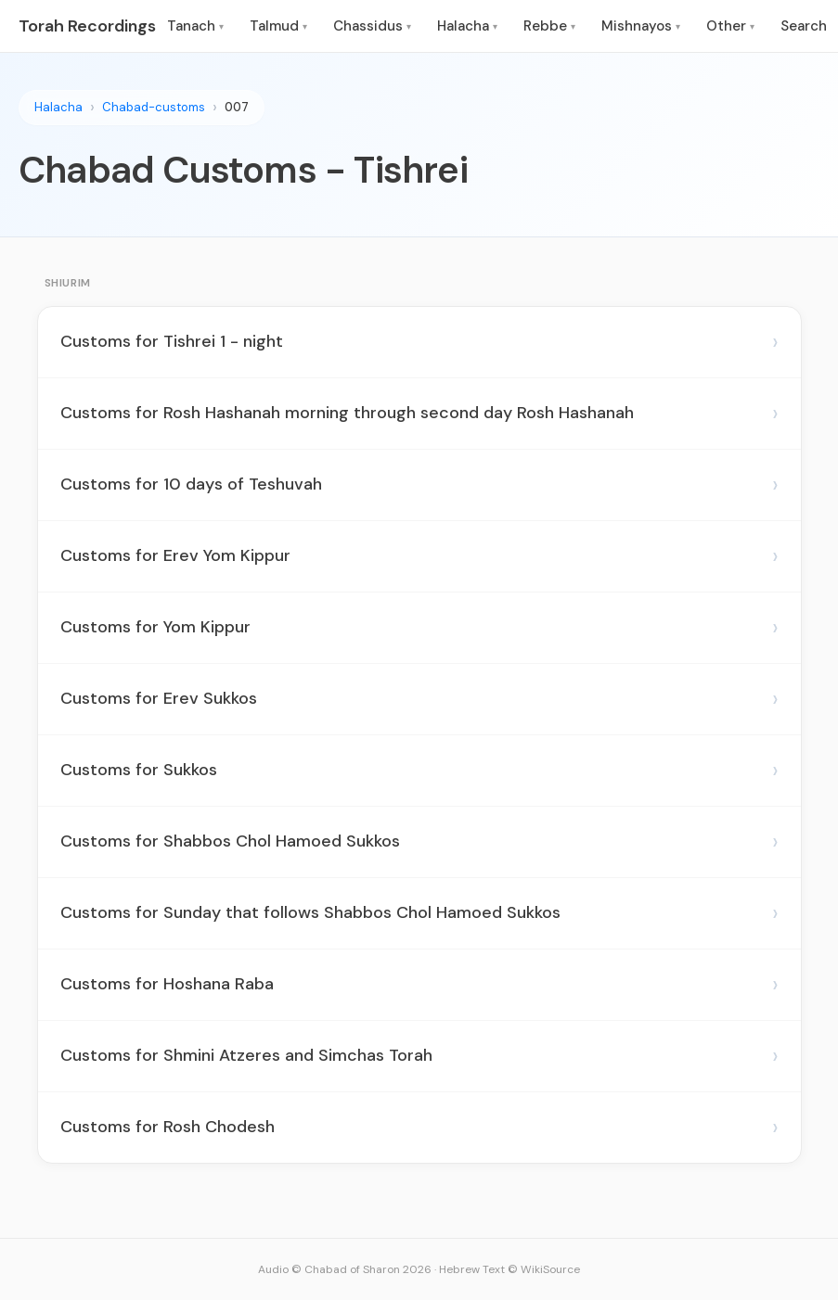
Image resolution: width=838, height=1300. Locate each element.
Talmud (278, 26)
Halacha (467, 26)
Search (803, 26)
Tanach (195, 26)
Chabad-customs (153, 107)
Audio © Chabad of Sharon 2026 (345, 1269)
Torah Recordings (87, 26)
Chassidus (372, 26)
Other (730, 26)
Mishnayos (640, 26)
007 (237, 107)
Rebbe (549, 26)
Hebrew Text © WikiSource (509, 1269)
